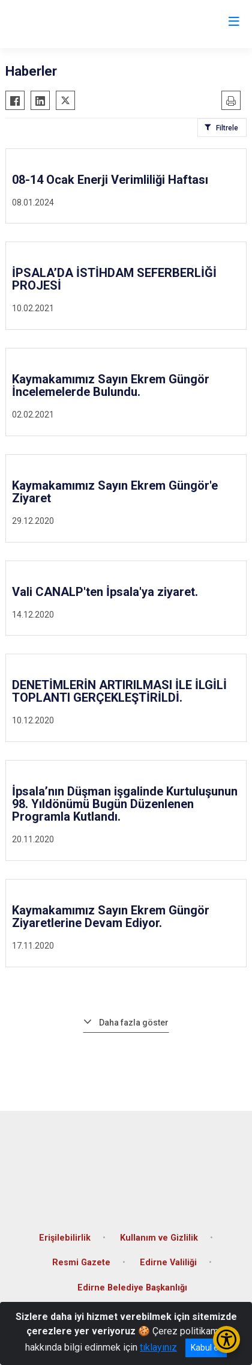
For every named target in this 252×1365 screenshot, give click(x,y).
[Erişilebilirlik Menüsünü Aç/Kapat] (226, 1339)
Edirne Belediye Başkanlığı (132, 1288)
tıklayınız (158, 1347)
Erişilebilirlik (65, 1238)
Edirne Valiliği (168, 1262)
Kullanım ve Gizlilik (159, 1238)
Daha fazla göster (134, 1022)
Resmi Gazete (81, 1262)
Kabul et (206, 1347)
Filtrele (227, 128)
